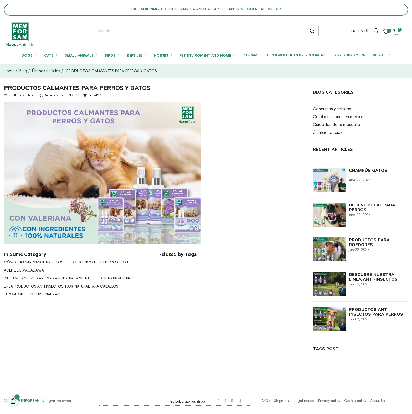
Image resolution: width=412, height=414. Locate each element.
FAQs (265, 401)
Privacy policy (329, 401)
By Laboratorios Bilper (188, 401)
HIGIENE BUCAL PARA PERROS (372, 207)
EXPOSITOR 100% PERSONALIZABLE (33, 294)
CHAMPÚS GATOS (368, 170)
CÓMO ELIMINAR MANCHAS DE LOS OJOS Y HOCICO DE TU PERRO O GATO (68, 262)
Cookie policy (355, 401)
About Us (377, 401)
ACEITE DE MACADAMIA (24, 271)
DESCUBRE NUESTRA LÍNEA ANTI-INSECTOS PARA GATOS (373, 279)
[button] (375, 32)
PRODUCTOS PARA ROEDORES (369, 242)
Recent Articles (333, 149)
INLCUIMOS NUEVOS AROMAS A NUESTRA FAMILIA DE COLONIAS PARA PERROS (70, 278)
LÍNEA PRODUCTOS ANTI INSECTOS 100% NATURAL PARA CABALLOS (61, 287)
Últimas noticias (24, 95)
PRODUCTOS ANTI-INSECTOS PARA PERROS (376, 312)
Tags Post (326, 348)
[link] (19, 34)
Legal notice (304, 401)
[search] (312, 31)
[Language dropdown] (358, 32)
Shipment (282, 401)
